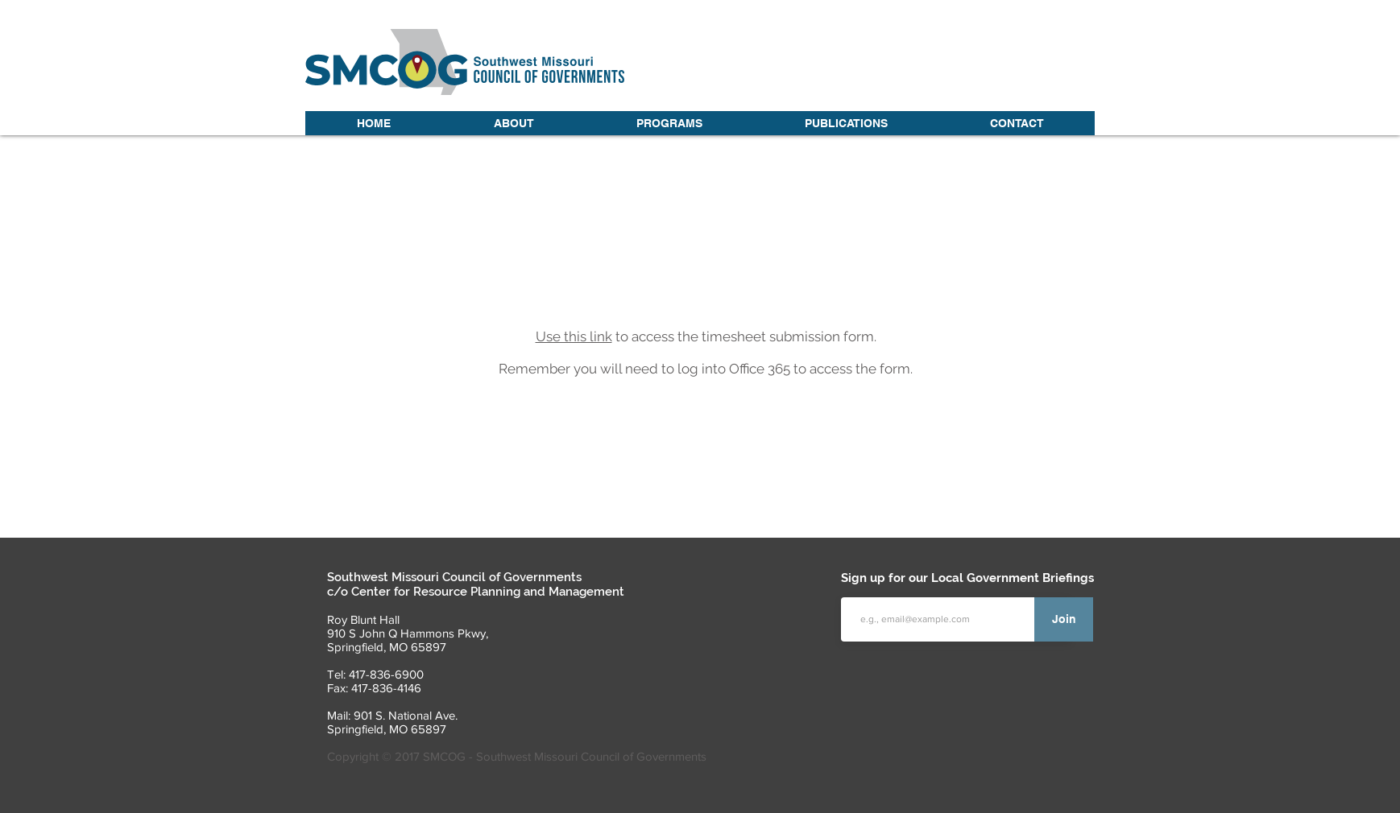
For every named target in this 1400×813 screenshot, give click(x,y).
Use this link (574, 336)
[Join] (1063, 619)
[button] (513, 123)
